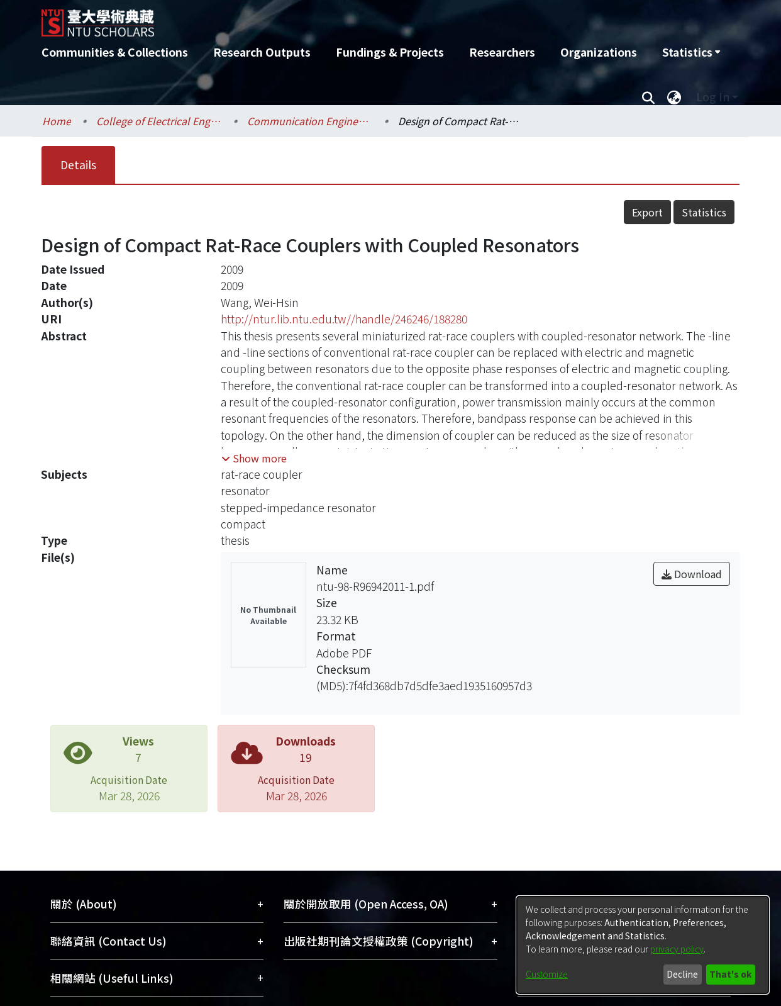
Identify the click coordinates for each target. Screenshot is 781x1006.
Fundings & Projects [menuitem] (390, 52)
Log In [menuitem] (712, 96)
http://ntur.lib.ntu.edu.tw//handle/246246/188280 (344, 319)
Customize (547, 974)
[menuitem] (691, 52)
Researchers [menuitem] (502, 52)
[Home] (323, 18)
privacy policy (677, 948)
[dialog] (642, 945)
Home (56, 120)
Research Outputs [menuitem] (262, 52)
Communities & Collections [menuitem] (115, 52)
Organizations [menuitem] (598, 52)
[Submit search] (648, 96)
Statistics (704, 212)
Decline (682, 974)
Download (692, 573)
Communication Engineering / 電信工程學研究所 (310, 120)
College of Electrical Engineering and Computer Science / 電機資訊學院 (159, 120)
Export (647, 212)
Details (78, 164)
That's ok (730, 974)
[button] (254, 458)
